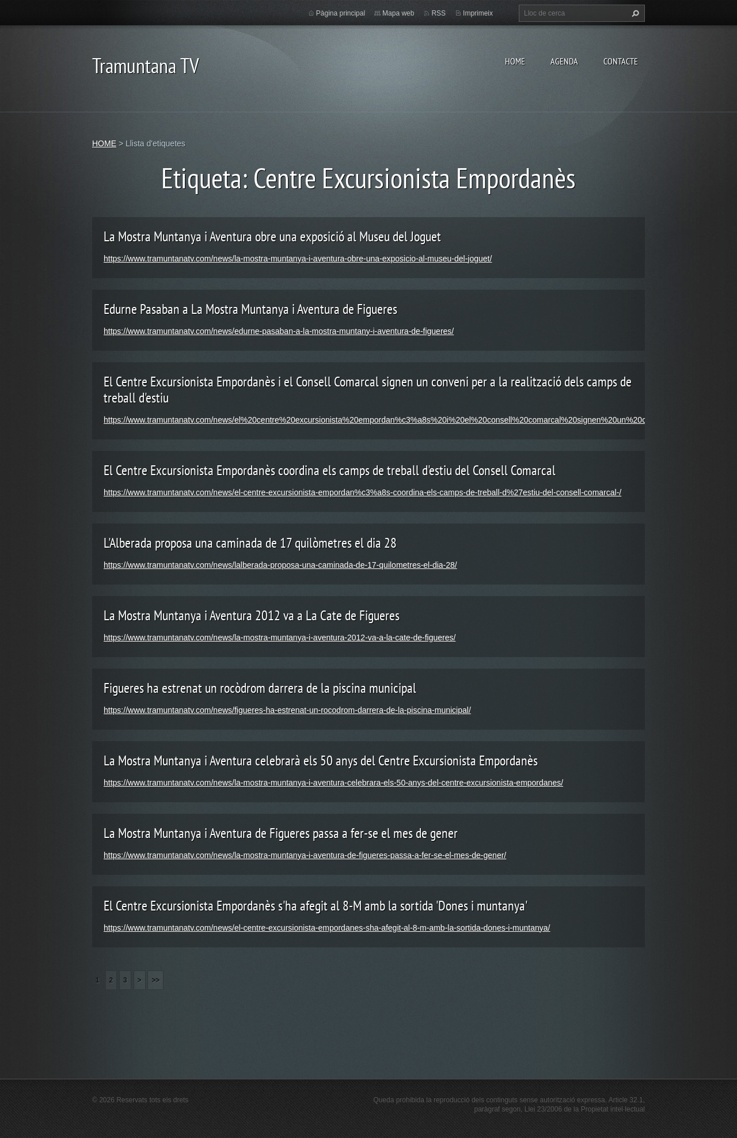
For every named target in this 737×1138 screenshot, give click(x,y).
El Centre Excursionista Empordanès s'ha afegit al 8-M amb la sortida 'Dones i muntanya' (315, 906)
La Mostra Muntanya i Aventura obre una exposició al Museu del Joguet (272, 236)
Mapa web (398, 13)
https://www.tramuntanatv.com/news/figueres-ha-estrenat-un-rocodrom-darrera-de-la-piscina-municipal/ (287, 710)
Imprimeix (478, 13)
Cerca (634, 13)
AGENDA (564, 61)
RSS (438, 13)
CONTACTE (620, 61)
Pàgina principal (340, 13)
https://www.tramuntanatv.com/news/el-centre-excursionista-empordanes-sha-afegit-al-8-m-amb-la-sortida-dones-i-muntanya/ (327, 927)
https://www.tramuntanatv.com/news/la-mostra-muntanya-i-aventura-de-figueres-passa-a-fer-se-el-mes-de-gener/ (305, 855)
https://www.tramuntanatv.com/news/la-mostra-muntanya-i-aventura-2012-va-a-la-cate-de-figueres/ (279, 637)
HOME (515, 61)
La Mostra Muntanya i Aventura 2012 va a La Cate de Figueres (252, 615)
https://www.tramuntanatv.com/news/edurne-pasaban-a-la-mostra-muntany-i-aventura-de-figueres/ (279, 331)
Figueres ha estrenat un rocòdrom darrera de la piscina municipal (260, 688)
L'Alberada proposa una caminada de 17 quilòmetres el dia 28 (250, 543)
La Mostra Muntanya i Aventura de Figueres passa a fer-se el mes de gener (281, 833)
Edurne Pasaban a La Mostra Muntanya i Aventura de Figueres (250, 309)
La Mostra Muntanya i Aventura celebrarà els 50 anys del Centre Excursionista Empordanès (321, 760)
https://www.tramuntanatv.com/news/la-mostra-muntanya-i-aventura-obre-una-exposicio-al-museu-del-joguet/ (298, 258)
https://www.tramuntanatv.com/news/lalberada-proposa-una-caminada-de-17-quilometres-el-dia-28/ (280, 565)
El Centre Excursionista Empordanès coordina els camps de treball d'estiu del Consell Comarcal (330, 470)
